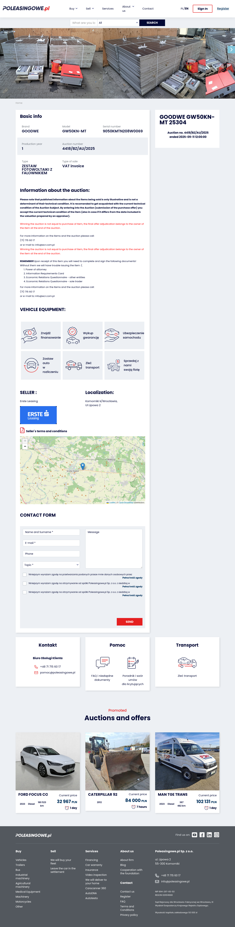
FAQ (122, 901)
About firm (127, 860)
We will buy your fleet (60, 861)
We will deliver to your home (96, 881)
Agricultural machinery (23, 885)
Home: (19, 102)
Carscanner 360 (95, 888)
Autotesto (91, 898)
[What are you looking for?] (83, 22)
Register (125, 896)
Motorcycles (23, 901)
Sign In (203, 9)
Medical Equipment (28, 892)
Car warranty (93, 865)
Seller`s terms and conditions (43, 430)
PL (182, 8)
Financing (91, 860)
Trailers (20, 865)
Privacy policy (129, 915)
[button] (231, 49)
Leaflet (110, 502)
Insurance (91, 870)
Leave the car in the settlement (63, 870)
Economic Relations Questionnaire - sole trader (54, 281)
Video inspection (96, 875)
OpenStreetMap (126, 502)
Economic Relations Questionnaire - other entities (55, 277)
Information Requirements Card (45, 273)
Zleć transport (187, 676)
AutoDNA (91, 893)
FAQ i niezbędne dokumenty (102, 678)
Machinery (22, 897)
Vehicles (21, 860)
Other (19, 906)
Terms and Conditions (127, 908)
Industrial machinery (23, 876)
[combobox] (118, 22)
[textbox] (118, 22)
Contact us (127, 891)
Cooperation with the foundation (131, 871)
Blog (123, 865)
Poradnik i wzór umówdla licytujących (133, 680)
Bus (18, 870)
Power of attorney (36, 269)
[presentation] (51, 606)
